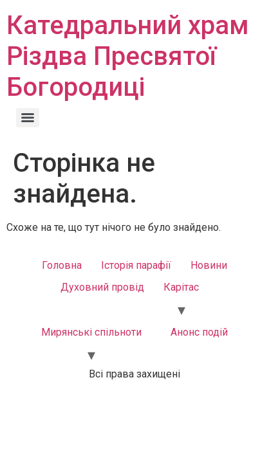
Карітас (181, 287)
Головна (62, 265)
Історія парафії (136, 265)
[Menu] (27, 117)
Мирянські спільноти (91, 332)
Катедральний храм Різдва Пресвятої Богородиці (127, 56)
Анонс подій (199, 332)
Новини (208, 265)
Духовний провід (102, 287)
